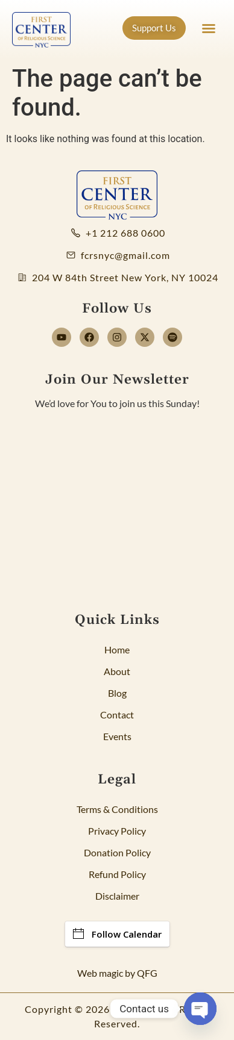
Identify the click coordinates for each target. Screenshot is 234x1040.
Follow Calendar (117, 934)
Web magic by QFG (117, 973)
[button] (209, 28)
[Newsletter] (117, 500)
